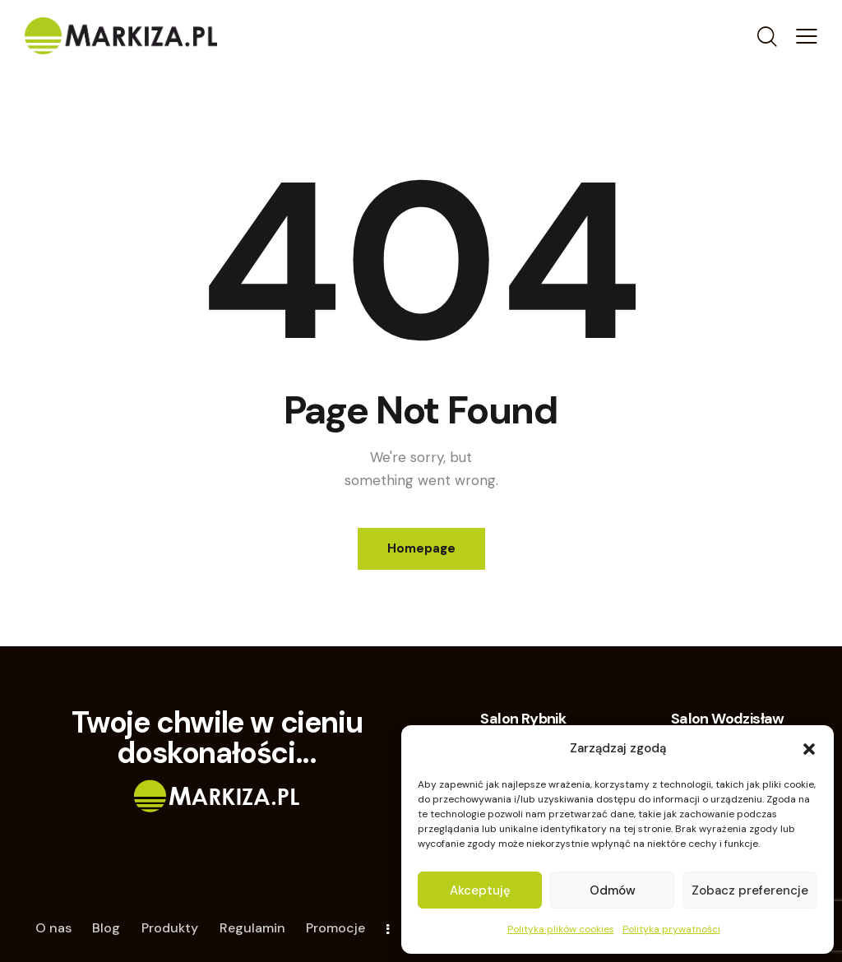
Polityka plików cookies (560, 929)
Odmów (613, 890)
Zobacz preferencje (750, 890)
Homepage (421, 548)
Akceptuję (480, 890)
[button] (809, 749)
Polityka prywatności (671, 929)
